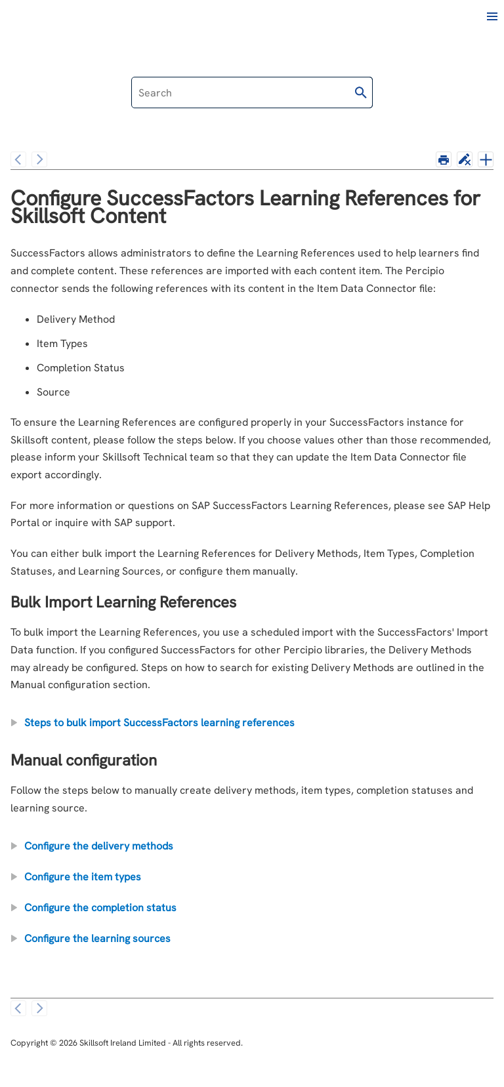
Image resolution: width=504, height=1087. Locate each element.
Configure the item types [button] (77, 877)
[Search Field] (252, 92)
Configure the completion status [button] (95, 907)
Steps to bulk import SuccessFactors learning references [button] (154, 722)
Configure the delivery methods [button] (93, 846)
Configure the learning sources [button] (92, 938)
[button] (361, 92)
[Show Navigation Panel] (492, 16)
